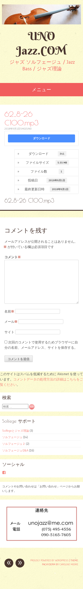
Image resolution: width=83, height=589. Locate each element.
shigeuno (25, 128)
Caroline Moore (69, 564)
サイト (9, 332)
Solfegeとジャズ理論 (15, 430)
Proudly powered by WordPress (49, 560)
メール (10, 321)
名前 (9, 311)
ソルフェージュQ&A (15, 450)
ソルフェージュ (12, 437)
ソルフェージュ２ (13, 443)
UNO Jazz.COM (41, 43)
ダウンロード (41, 138)
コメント (12, 257)
